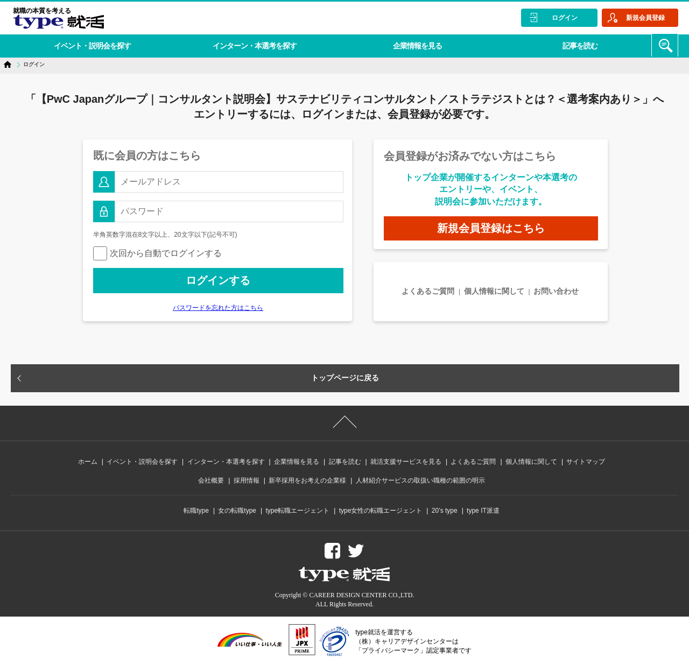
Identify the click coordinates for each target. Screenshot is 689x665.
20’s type (445, 510)
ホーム (87, 461)
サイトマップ (585, 461)
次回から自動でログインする (157, 253)
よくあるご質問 (428, 291)
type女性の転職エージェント (381, 510)
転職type (196, 510)
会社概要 (211, 480)
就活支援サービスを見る (405, 461)
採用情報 (246, 480)
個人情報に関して (494, 291)
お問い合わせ (556, 291)
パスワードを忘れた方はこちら (218, 308)
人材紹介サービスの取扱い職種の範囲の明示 (420, 480)
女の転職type (237, 510)
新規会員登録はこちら (491, 228)
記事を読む (571, 45)
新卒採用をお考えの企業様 (307, 480)
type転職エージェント (298, 510)
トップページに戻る (345, 377)
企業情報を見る (410, 45)
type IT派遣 (483, 510)
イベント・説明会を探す (90, 45)
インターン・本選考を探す (251, 45)
